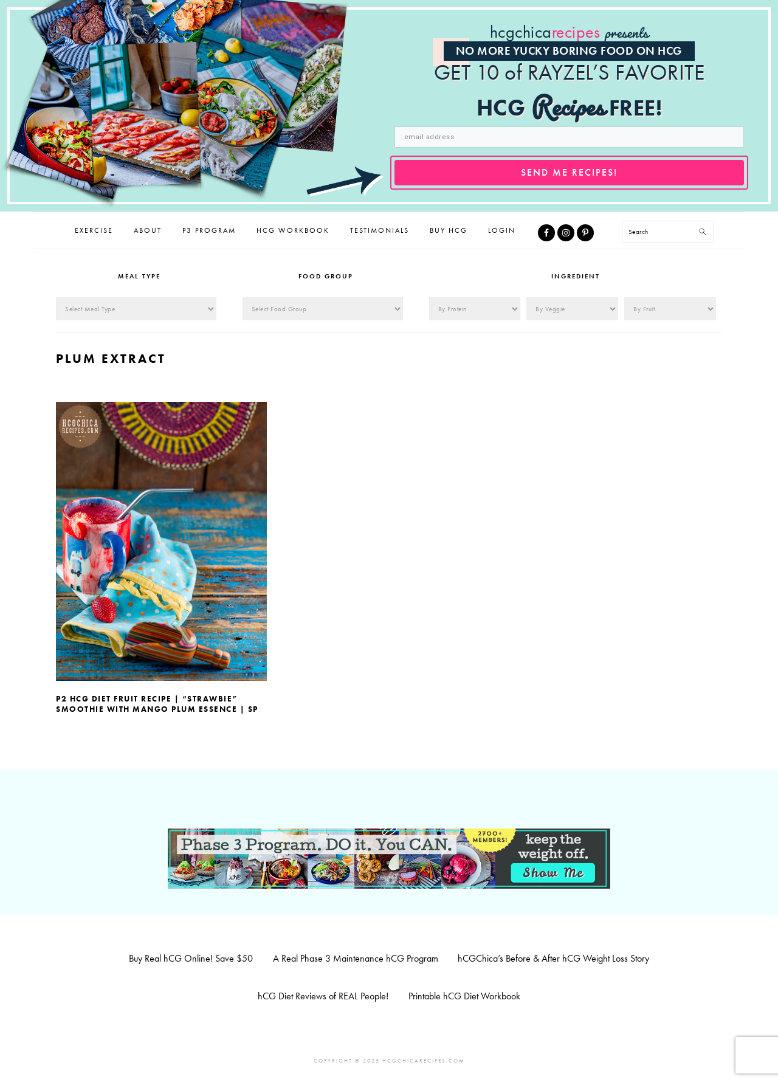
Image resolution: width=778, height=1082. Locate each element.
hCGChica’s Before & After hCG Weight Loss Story (553, 958)
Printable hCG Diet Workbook (464, 996)
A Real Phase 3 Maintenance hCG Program (355, 958)
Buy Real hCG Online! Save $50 (191, 958)
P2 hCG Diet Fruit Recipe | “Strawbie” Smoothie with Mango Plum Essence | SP (157, 704)
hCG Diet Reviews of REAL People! (323, 996)
